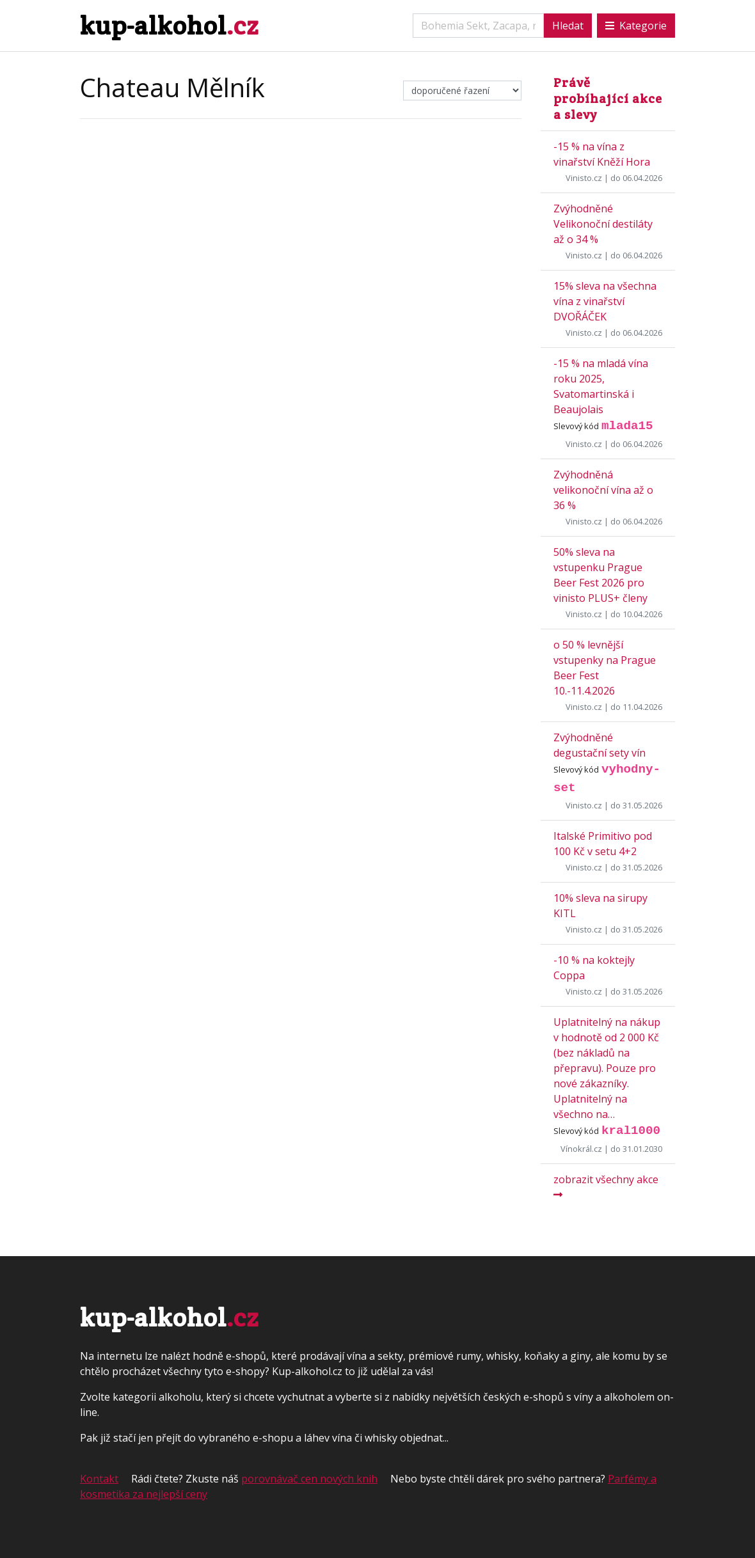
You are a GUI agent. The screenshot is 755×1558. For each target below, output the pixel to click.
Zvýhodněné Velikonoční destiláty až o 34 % (603, 223)
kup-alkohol (169, 25)
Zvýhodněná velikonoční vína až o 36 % (603, 490)
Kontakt (99, 1479)
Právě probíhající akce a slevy (607, 98)
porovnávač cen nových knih (309, 1479)
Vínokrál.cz (581, 1148)
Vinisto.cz (584, 178)
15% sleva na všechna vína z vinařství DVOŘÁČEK (604, 301)
